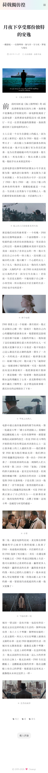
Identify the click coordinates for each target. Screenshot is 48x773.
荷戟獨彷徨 (13, 4)
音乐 (32, 719)
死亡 (16, 719)
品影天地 (37, 54)
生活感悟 (28, 54)
